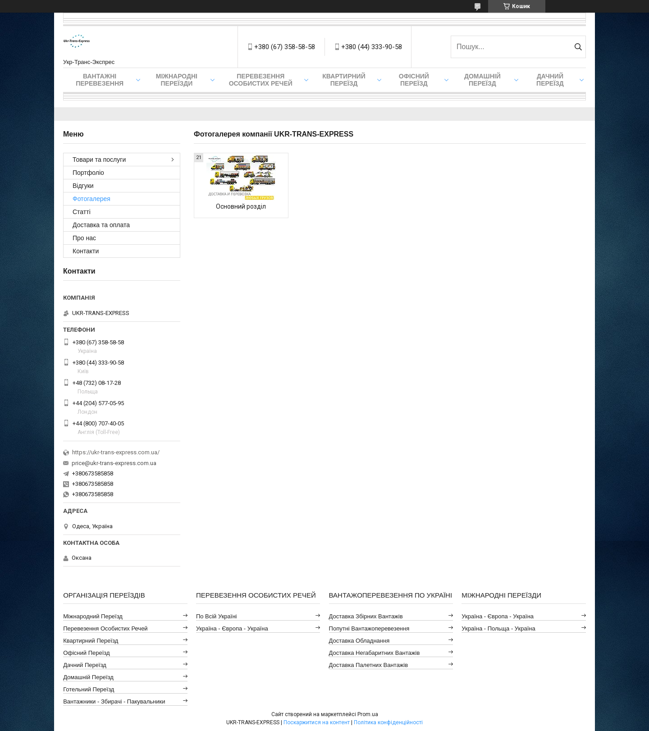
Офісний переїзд (414, 80)
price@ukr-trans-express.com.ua (114, 463)
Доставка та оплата (101, 224)
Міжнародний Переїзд (93, 616)
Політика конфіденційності (388, 722)
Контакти (86, 251)
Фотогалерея (91, 198)
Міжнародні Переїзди (176, 80)
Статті (82, 211)
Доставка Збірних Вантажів (366, 616)
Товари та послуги (99, 159)
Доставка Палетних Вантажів (368, 665)
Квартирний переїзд (343, 80)
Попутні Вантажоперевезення (369, 628)
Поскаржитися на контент (316, 722)
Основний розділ (241, 206)
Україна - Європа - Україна (232, 628)
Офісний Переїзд (86, 652)
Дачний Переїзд (550, 80)
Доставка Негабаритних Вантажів (374, 652)
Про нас (84, 238)
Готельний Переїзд (88, 689)
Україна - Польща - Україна (498, 628)
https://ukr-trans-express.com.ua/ (116, 452)
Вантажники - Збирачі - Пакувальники (114, 701)
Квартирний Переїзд (90, 640)
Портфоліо (88, 172)
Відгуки (83, 185)
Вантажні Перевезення (99, 80)
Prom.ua (367, 714)
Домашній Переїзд (482, 80)
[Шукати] (578, 47)
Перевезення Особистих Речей (261, 80)
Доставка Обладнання (359, 640)
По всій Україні (216, 616)
